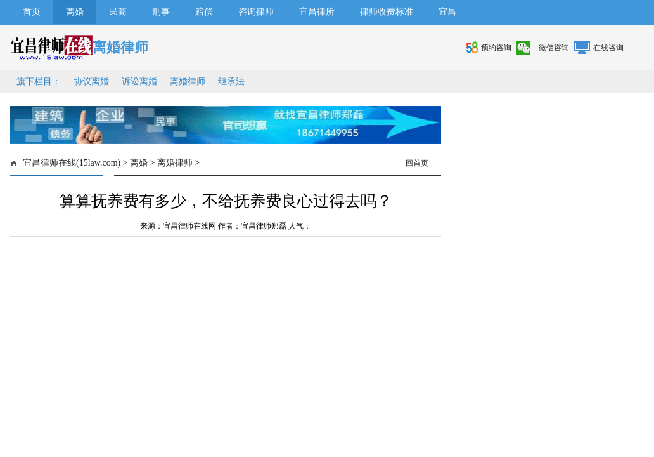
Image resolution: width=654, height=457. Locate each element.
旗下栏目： (38, 81)
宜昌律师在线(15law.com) (71, 163)
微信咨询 (554, 47)
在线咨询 (608, 47)
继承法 (231, 81)
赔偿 (204, 12)
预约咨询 (496, 47)
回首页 (417, 163)
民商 (118, 12)
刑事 (161, 12)
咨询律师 (256, 12)
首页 (32, 12)
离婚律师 (187, 81)
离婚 (75, 12)
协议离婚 (91, 81)
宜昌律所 (317, 12)
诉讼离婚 (139, 81)
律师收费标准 (386, 12)
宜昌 (447, 12)
